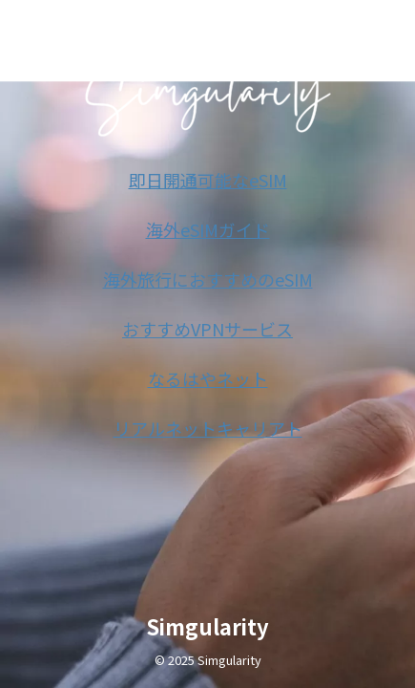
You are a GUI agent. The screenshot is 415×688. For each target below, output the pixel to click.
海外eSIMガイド (208, 229)
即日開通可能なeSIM (208, 179)
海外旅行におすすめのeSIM (208, 279)
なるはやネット (208, 378)
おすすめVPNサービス (207, 328)
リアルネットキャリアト (208, 428)
